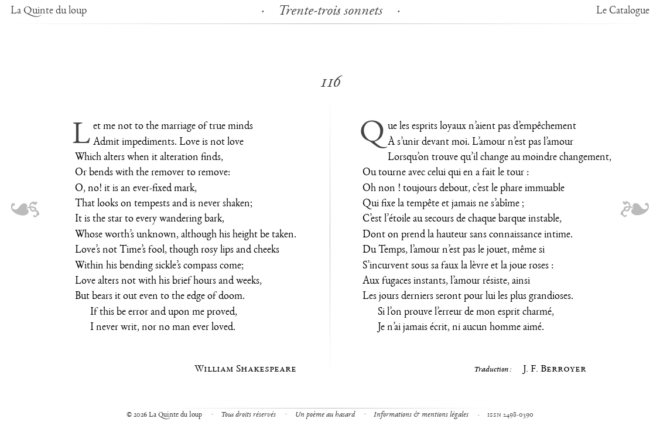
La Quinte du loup (49, 11)
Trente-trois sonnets (330, 12)
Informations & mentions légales (421, 415)
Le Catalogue (622, 11)
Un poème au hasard (325, 415)
